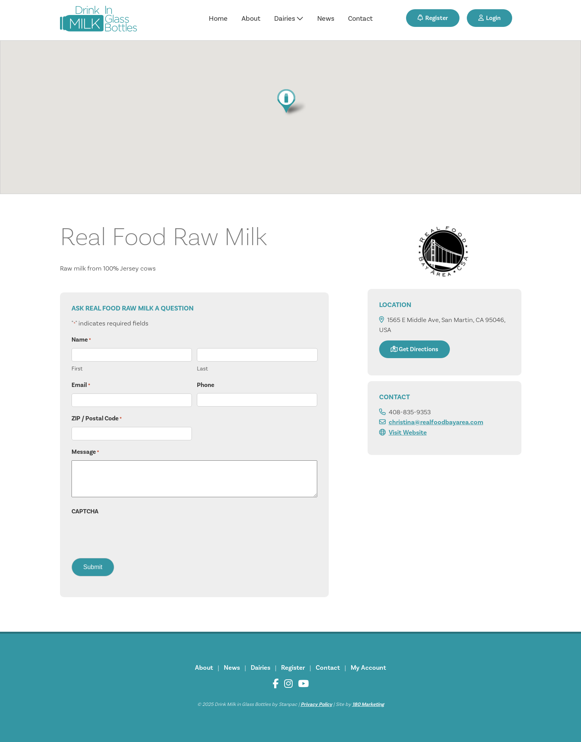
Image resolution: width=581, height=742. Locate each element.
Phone (205, 385)
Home (218, 18)
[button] (290, 102)
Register (433, 18)
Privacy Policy (316, 704)
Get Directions (414, 349)
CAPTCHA (85, 511)
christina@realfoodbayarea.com (436, 422)
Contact (360, 18)
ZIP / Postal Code (97, 419)
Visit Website (408, 432)
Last (202, 368)
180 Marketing (368, 704)
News (325, 18)
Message (85, 452)
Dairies (288, 18)
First (77, 368)
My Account (368, 668)
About (250, 18)
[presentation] (130, 534)
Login (489, 18)
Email (81, 385)
